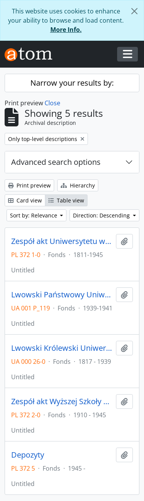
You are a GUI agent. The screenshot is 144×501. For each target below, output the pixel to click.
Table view (66, 200)
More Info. (66, 29)
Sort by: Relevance (34, 215)
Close (52, 103)
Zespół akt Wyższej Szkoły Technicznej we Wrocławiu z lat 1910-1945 (62, 401)
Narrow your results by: (72, 83)
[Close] (134, 11)
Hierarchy (78, 185)
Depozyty (27, 455)
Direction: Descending (102, 215)
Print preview (29, 185)
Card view (25, 200)
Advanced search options (56, 162)
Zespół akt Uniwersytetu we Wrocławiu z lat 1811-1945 (62, 241)
